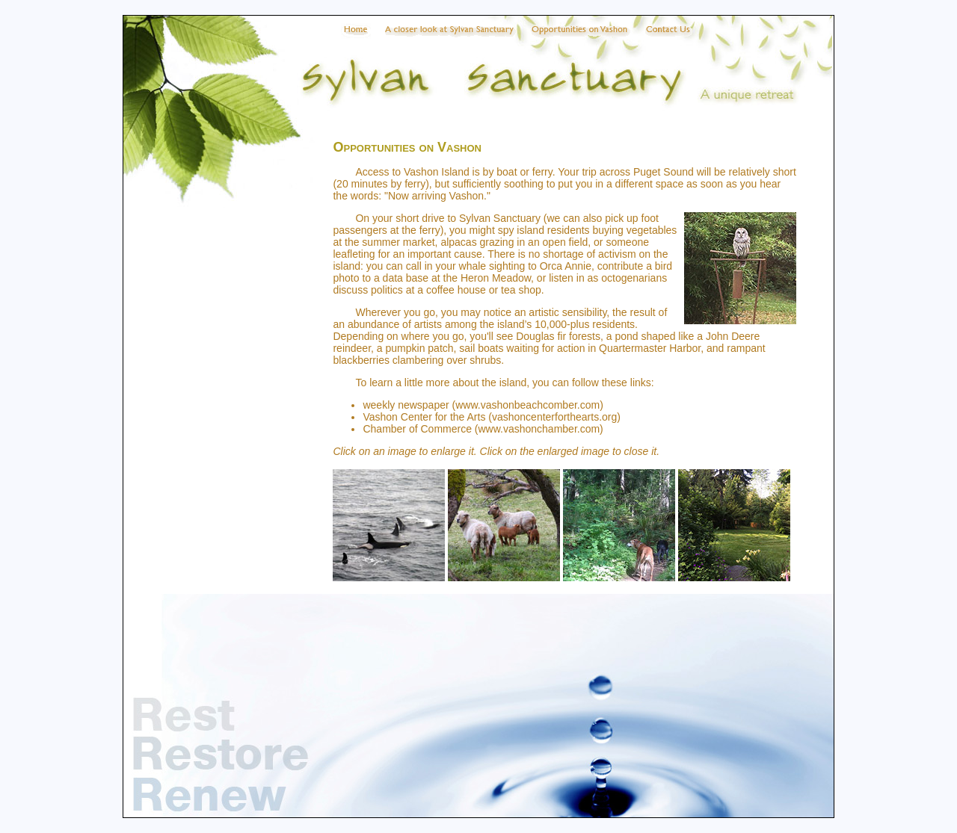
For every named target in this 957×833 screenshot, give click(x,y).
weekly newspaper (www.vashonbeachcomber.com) (483, 405)
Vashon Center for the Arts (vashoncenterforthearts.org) (491, 417)
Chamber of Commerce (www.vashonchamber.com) (483, 429)
